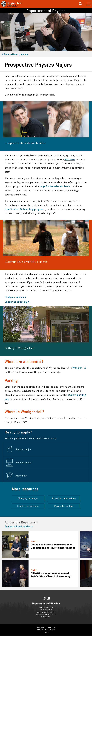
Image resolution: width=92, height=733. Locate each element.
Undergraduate (16, 54)
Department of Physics (46, 10)
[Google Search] (80, 4)
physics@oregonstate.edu (46, 614)
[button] (88, 4)
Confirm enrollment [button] (28, 505)
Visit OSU (69, 159)
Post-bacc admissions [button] (64, 498)
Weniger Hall (79, 367)
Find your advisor (15, 297)
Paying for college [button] (64, 505)
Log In (46, 632)
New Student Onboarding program (24, 209)
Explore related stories (19, 526)
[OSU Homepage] (11, 6)
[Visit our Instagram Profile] (44, 599)
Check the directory (17, 301)
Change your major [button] (28, 498)
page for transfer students (55, 186)
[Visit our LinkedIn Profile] (48, 599)
